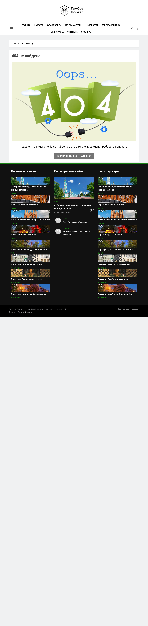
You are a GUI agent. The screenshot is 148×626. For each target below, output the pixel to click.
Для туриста (57, 32)
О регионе (72, 32)
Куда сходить (54, 25)
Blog (119, 309)
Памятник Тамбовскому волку (26, 279)
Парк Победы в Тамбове (23, 234)
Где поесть (92, 25)
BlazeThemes (26, 312)
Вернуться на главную (74, 156)
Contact (135, 309)
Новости (38, 25)
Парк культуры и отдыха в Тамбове (29, 249)
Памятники (15, 268)
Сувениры (86, 32)
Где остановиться (111, 25)
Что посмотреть (73, 25)
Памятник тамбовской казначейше (28, 294)
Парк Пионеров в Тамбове (24, 205)
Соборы (14, 223)
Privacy (126, 309)
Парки (13, 193)
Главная (26, 25)
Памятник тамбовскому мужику (27, 264)
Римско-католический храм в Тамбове (30, 220)
